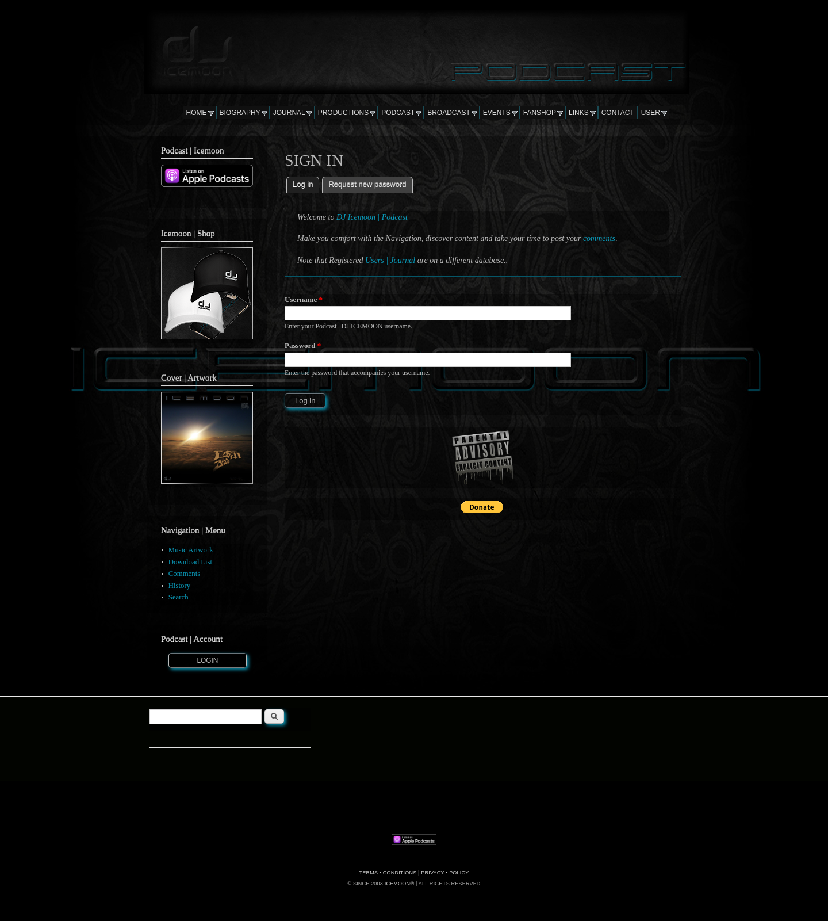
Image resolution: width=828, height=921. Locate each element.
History (179, 586)
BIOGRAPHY (240, 113)
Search (178, 597)
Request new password (367, 183)
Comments (184, 574)
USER (650, 113)
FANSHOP (539, 113)
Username (304, 299)
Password (303, 345)
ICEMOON (397, 883)
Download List (190, 562)
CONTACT (617, 113)
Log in (306, 182)
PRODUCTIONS (343, 113)
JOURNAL (289, 113)
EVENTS (497, 113)
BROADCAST (448, 113)
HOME (196, 113)
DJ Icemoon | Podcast (372, 217)
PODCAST (398, 113)
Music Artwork (190, 550)
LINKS (579, 113)
